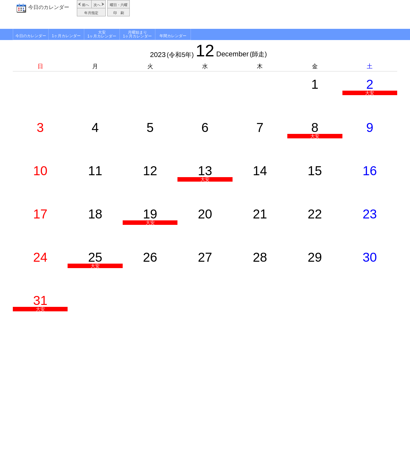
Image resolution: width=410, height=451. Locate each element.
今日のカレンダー (48, 7)
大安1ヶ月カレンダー (102, 34)
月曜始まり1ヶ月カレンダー (137, 34)
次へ (97, 5)
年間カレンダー (173, 36)
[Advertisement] (264, 14)
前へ (85, 5)
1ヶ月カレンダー (66, 36)
